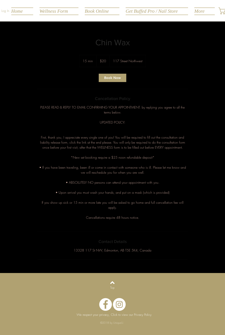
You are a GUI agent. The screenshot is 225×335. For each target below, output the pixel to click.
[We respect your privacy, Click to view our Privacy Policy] (114, 315)
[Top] (112, 288)
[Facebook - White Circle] (105, 304)
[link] (112, 78)
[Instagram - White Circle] (119, 304)
